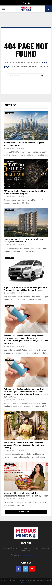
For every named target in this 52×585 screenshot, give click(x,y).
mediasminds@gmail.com (30, 555)
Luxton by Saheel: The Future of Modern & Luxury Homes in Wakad (23, 241)
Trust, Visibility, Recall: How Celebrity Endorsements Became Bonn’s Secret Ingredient (26, 495)
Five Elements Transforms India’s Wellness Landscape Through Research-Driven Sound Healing (24, 445)
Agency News (10, 113)
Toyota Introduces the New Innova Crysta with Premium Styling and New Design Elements (25, 289)
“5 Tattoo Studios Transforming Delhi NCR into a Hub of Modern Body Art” (26, 192)
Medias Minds (27, 582)
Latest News (10, 105)
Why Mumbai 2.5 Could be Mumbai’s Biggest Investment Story (24, 144)
